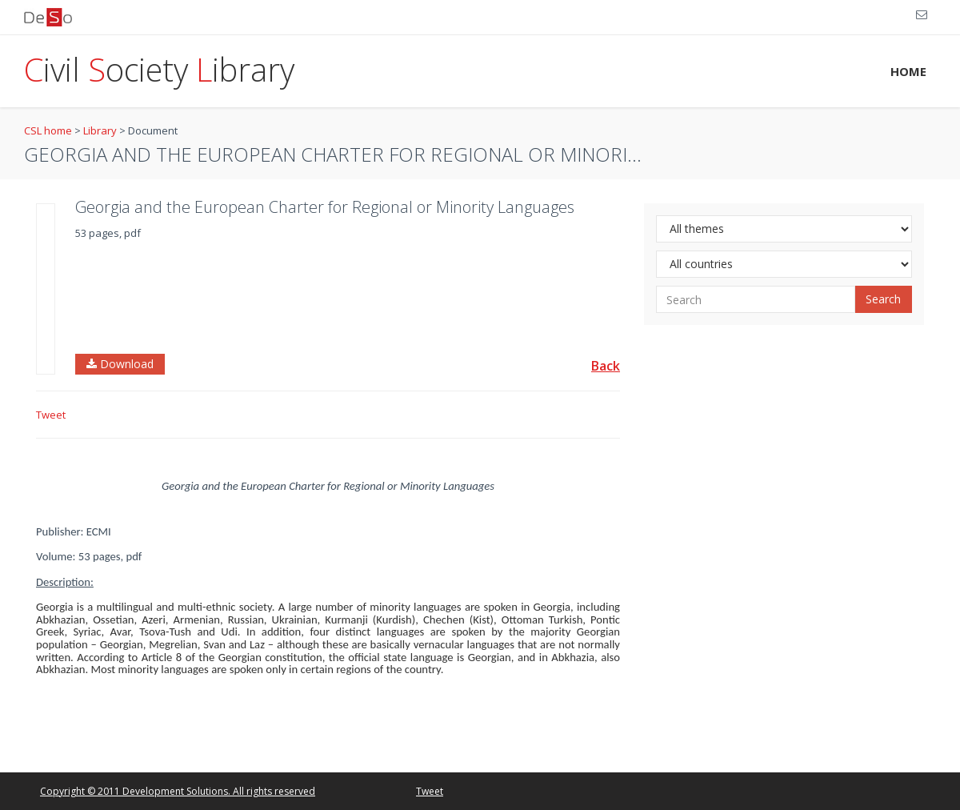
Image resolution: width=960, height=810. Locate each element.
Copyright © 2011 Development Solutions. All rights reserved (177, 791)
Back (605, 366)
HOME (908, 71)
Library (100, 130)
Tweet (51, 414)
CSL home (48, 130)
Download (120, 363)
